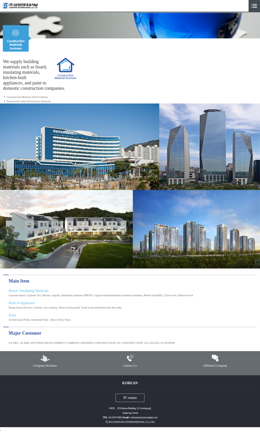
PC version (130, 398)
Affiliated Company (215, 365)
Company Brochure (45, 365)
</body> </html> (0, 430)
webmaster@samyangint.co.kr (143, 417)
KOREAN (130, 383)
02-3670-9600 (115, 417)
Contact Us (130, 365)
